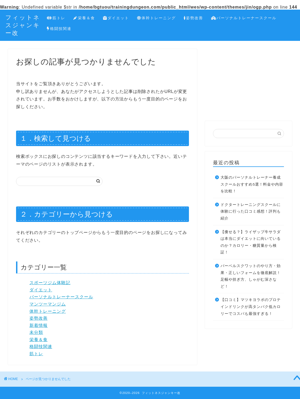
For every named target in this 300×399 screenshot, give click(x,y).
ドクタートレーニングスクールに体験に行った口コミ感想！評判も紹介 (251, 211)
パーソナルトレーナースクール (244, 18)
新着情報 (38, 325)
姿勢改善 (193, 18)
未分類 (36, 332)
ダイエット (116, 18)
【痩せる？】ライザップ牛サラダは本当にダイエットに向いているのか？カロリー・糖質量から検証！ (251, 242)
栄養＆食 (84, 18)
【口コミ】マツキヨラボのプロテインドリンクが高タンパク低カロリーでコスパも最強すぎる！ (251, 306)
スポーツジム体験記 (49, 282)
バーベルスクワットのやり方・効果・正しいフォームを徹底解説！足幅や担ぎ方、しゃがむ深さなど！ (251, 276)
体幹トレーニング (156, 18)
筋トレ (56, 18)
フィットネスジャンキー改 (22, 25)
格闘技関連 (59, 28)
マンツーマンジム (47, 304)
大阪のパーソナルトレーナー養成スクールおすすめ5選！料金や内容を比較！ (252, 184)
